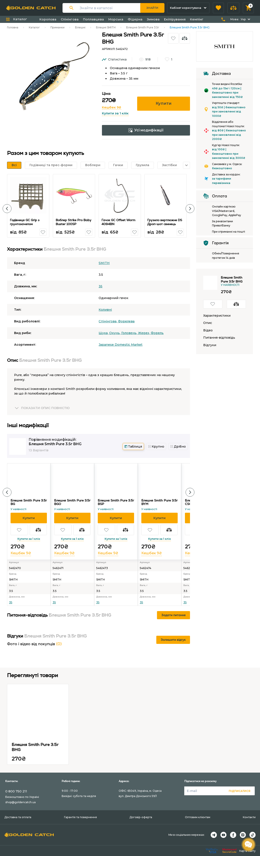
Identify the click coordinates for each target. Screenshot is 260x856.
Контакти (249, 817)
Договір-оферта (140, 817)
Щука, (104, 333)
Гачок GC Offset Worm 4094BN (118, 222)
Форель (157, 333)
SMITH (104, 263)
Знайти (152, 7)
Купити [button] (163, 103)
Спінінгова (70, 19)
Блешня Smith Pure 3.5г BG (29, 502)
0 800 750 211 (16, 791)
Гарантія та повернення (80, 817)
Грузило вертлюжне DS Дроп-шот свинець (164, 222)
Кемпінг (196, 19)
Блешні (80, 27)
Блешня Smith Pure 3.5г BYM (159, 502)
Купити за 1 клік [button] (115, 113)
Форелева (126, 321)
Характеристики (216, 316)
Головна (12, 27)
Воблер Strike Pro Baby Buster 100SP (73, 222)
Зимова (153, 19)
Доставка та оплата (17, 817)
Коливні (105, 310)
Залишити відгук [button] (173, 640)
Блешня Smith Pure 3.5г (142, 27)
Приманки (57, 27)
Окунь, (115, 333)
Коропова (47, 19)
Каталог (34, 27)
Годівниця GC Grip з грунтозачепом (24, 222)
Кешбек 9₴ (111, 107)
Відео (208, 330)
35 (100, 286)
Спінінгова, (108, 321)
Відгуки (209, 345)
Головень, (129, 333)
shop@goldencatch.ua (20, 802)
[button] (218, 8)
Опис (207, 323)
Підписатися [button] (239, 791)
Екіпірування (175, 19)
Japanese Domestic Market (120, 345)
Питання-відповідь (219, 338)
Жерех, (144, 333)
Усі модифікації (146, 130)
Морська (115, 19)
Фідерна (135, 19)
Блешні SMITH (106, 27)
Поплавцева (93, 19)
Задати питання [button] (173, 615)
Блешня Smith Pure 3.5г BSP (116, 502)
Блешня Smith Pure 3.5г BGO (72, 502)
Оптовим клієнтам (197, 817)
